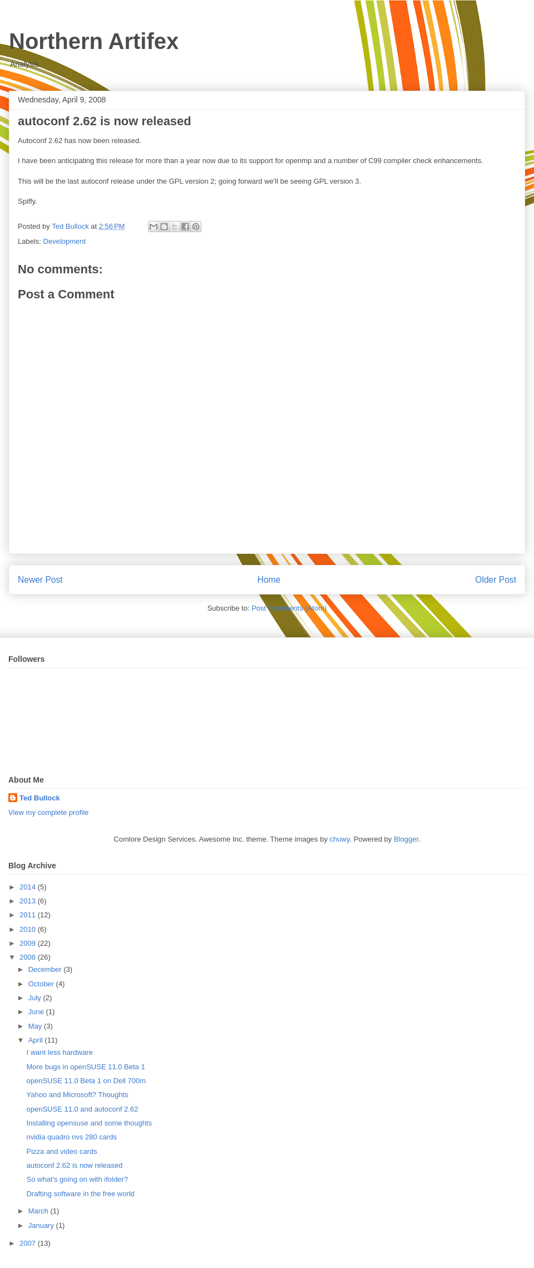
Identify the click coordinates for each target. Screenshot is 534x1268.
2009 (28, 943)
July (35, 998)
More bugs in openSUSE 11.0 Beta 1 (85, 1067)
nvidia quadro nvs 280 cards (71, 1137)
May (36, 1026)
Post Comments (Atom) (289, 608)
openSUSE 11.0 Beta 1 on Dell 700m (86, 1081)
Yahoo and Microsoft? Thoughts (77, 1094)
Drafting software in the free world (80, 1194)
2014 (28, 887)
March (39, 1211)
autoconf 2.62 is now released (74, 1165)
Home (269, 579)
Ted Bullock (39, 798)
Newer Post (40, 579)
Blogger (406, 839)
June (37, 1011)
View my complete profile (48, 812)
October (42, 984)
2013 (28, 901)
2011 (28, 915)
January (42, 1225)
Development (64, 241)
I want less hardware (59, 1052)
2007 (28, 1243)
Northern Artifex (94, 41)
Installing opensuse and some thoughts (89, 1123)
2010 (28, 929)
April (36, 1040)
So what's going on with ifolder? (76, 1179)
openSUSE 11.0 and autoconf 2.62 (82, 1109)
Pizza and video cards (61, 1151)
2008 (28, 957)
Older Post (495, 579)
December (46, 969)
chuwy (340, 839)
